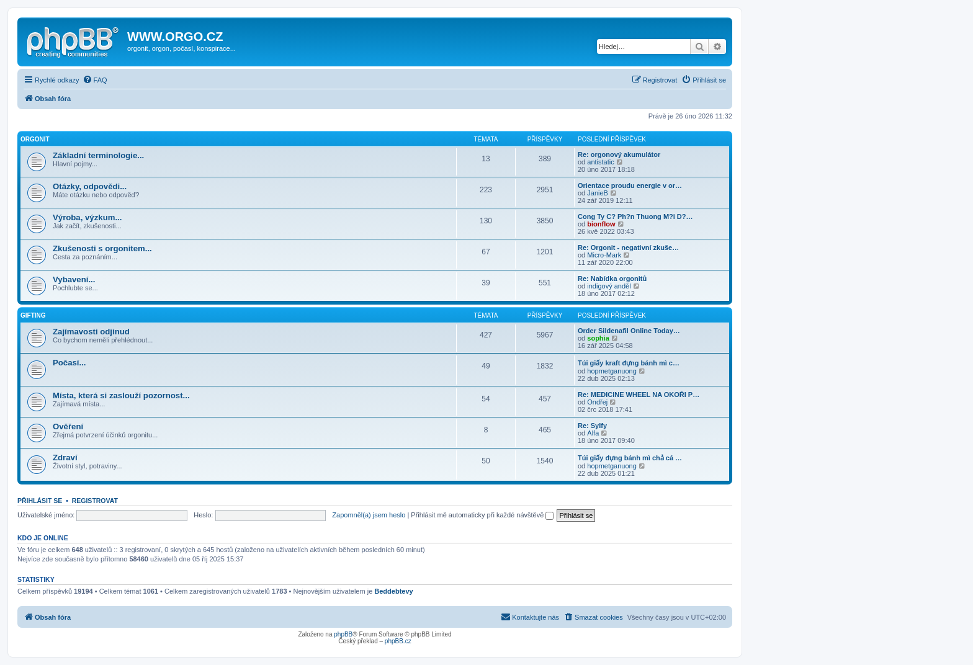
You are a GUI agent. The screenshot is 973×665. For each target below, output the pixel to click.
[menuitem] (95, 80)
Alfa (593, 433)
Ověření (68, 426)
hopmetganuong (612, 371)
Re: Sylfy (592, 425)
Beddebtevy (393, 591)
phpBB (343, 634)
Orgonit (35, 139)
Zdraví (65, 457)
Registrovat (95, 500)
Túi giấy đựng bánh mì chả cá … (630, 458)
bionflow (601, 224)
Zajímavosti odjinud (91, 331)
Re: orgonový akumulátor (619, 154)
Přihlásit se (39, 500)
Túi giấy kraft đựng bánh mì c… (628, 363)
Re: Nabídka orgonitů (612, 278)
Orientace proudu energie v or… (630, 185)
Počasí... (69, 362)
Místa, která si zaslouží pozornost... (121, 395)
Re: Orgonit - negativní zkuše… (628, 247)
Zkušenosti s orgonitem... (102, 248)
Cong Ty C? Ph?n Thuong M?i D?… (635, 216)
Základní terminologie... (98, 155)
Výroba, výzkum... (87, 217)
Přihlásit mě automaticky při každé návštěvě (482, 515)
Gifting (33, 315)
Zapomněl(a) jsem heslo (368, 515)
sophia (598, 338)
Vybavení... (74, 279)
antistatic (600, 162)
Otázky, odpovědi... (90, 186)
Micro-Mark (604, 255)
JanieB (597, 193)
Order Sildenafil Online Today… (629, 330)
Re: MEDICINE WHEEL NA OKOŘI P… (638, 394)
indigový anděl (608, 286)
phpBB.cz (398, 641)
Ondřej (597, 402)
